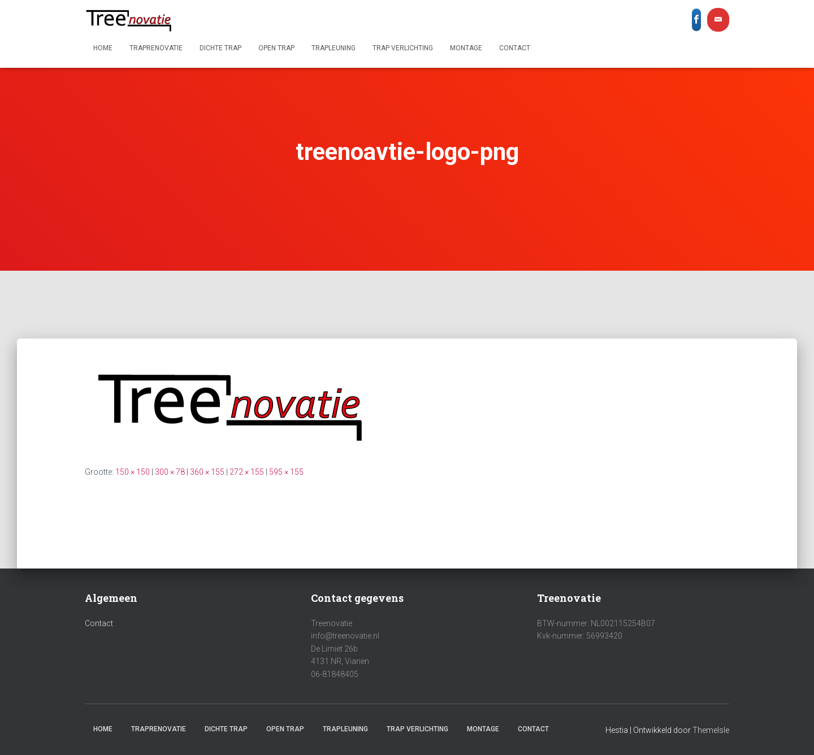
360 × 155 (207, 471)
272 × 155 (247, 471)
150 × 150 (132, 471)
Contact (514, 48)
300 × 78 (170, 471)
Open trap (276, 48)
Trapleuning (333, 48)
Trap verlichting (403, 48)
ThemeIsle (710, 730)
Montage (466, 48)
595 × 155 (286, 471)
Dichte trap (220, 48)
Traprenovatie (156, 48)
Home (102, 48)
